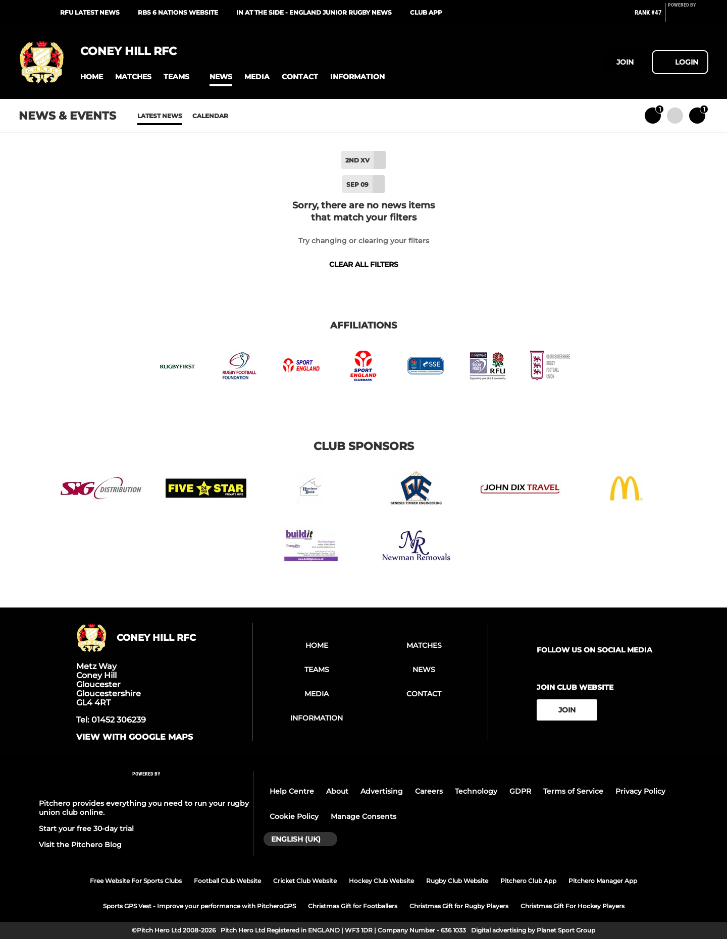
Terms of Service (573, 791)
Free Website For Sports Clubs (136, 881)
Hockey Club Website (381, 881)
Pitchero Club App (528, 881)
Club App (426, 12)
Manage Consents (363, 816)
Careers (429, 791)
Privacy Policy (640, 791)
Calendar (210, 116)
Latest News (159, 116)
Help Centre (292, 791)
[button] (91, 77)
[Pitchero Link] (688, 17)
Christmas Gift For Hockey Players (573, 906)
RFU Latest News (90, 12)
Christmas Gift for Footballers (352, 906)
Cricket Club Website (305, 881)
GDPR (520, 791)
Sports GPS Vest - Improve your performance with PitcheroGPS (199, 906)
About (337, 791)
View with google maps (134, 737)
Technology (476, 791)
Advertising (381, 791)
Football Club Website (227, 881)
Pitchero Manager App (602, 881)
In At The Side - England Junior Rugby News (314, 12)
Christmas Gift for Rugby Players (458, 906)
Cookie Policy (294, 816)
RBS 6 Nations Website (178, 12)
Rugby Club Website (457, 881)
